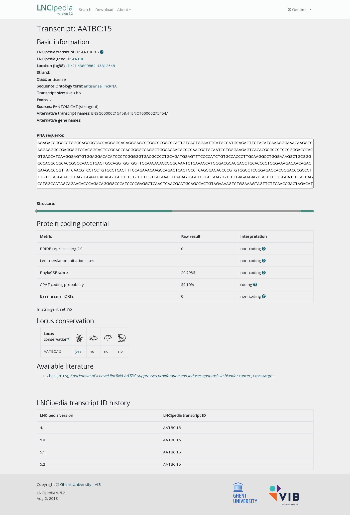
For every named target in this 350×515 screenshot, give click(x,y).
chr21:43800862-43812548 (90, 65)
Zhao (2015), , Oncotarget (160, 375)
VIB (98, 484)
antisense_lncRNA (100, 86)
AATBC (78, 58)
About (122, 9)
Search (85, 9)
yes (78, 351)
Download (104, 9)
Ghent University (76, 484)
